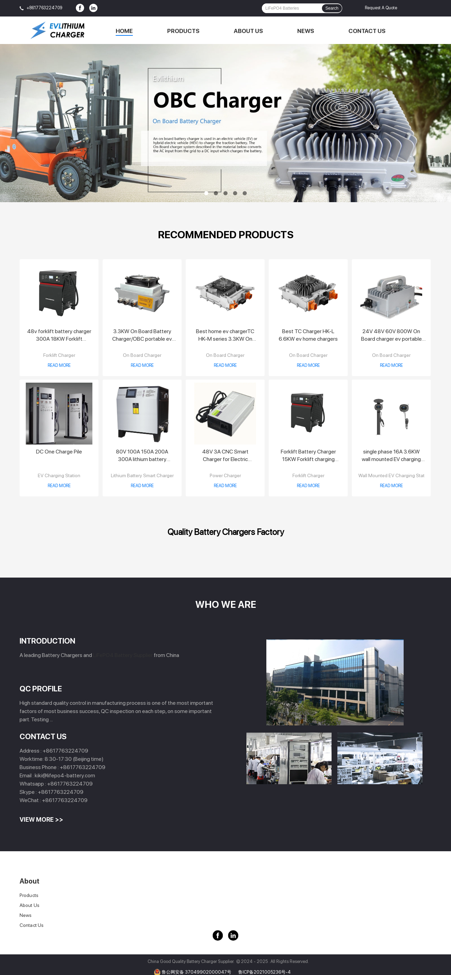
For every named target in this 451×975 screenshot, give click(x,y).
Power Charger (225, 475)
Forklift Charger (59, 355)
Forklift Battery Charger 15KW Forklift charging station (308, 455)
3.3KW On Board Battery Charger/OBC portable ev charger (142, 335)
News (305, 31)
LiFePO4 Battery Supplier (123, 655)
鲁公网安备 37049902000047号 (196, 972)
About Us (248, 31)
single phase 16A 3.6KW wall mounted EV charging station (391, 455)
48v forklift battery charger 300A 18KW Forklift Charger (59, 335)
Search (331, 8)
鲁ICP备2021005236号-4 (264, 972)
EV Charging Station (59, 475)
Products (183, 31)
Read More (59, 365)
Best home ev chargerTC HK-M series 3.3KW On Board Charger (225, 335)
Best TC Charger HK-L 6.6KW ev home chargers (308, 335)
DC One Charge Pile (59, 451)
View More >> (41, 819)
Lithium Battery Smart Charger (142, 475)
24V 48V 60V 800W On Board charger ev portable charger (391, 335)
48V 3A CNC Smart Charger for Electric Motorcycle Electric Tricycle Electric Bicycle (225, 455)
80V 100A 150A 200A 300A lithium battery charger (142, 455)
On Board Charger (142, 355)
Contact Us (366, 31)
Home (124, 31)
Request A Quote (381, 7)
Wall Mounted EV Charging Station (394, 475)
